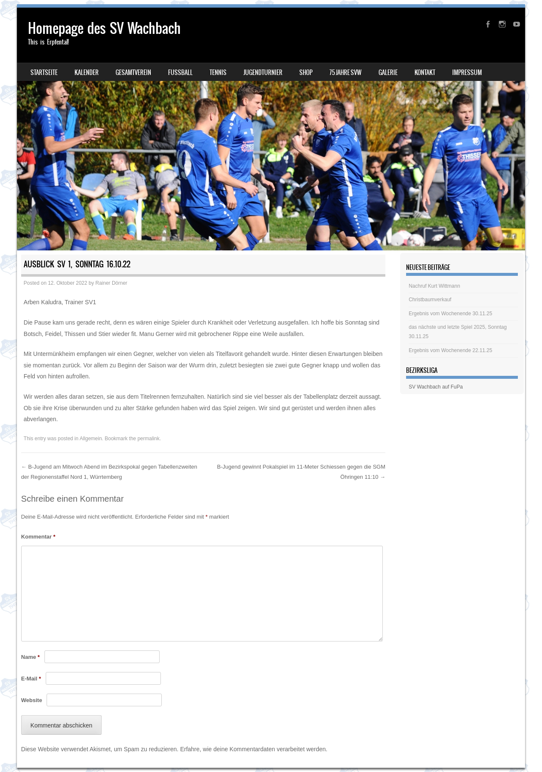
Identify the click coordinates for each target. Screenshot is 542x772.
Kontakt (425, 72)
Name (30, 657)
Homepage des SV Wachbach (104, 28)
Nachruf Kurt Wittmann (434, 286)
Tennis (218, 72)
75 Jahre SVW (345, 72)
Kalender (87, 72)
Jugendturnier (262, 72)
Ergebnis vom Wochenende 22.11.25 (450, 350)
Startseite (44, 72)
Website (31, 700)
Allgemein (91, 439)
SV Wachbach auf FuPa (436, 387)
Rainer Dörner (111, 283)
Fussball (180, 72)
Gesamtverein (133, 72)
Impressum (467, 72)
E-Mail (31, 678)
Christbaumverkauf (430, 300)
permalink (149, 439)
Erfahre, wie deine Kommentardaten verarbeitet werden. (253, 749)
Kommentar (38, 536)
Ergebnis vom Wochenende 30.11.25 (450, 314)
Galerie (388, 72)
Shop (305, 72)
